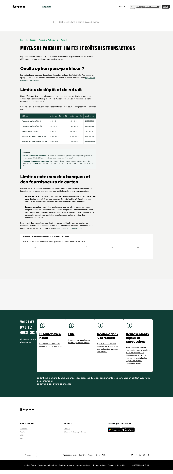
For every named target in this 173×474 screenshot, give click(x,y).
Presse (91, 459)
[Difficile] (61, 247)
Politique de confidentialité (47, 469)
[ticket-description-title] (86, 22)
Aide (22, 439)
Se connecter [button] (44, 385)
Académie (23, 433)
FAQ (21, 442)
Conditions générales (66, 469)
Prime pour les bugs (99, 469)
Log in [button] (165, 7)
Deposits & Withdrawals (48, 40)
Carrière (82, 459)
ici (52, 385)
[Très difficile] (35, 247)
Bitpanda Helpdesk (28, 40)
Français (119, 7)
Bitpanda (67, 433)
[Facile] (112, 247)
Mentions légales (30, 469)
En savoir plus (44, 388)
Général (63, 40)
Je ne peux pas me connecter (147, 7)
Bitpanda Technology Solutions (75, 436)
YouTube (23, 436)
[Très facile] (137, 247)
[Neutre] (86, 247)
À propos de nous (70, 459)
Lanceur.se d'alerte (83, 469)
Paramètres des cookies (116, 469)
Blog (98, 459)
